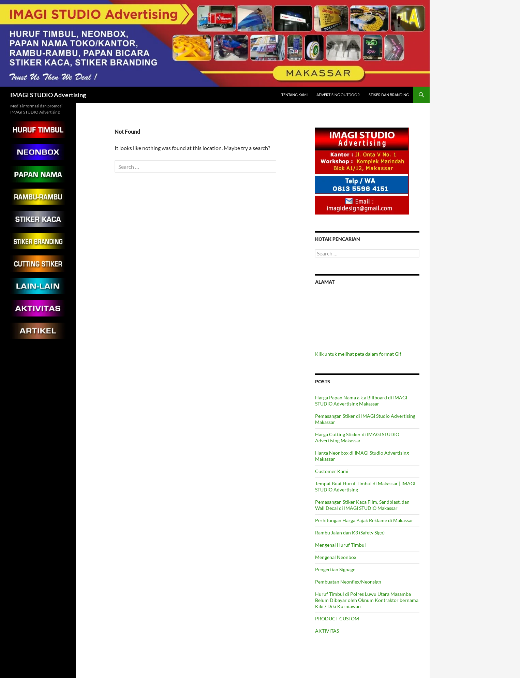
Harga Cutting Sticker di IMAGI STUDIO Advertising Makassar (357, 437)
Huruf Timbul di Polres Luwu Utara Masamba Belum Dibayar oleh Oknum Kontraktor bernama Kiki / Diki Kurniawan (366, 600)
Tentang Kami (294, 94)
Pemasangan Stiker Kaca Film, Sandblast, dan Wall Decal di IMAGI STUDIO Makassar (362, 505)
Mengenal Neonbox (335, 557)
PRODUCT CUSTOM (337, 618)
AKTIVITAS (327, 631)
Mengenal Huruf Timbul (340, 545)
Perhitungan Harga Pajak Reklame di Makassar (364, 520)
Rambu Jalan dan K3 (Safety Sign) (350, 532)
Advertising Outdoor (338, 94)
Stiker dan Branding (389, 94)
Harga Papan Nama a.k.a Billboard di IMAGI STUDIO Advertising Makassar (361, 401)
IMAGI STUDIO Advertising (48, 95)
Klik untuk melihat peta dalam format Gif (358, 354)
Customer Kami (331, 471)
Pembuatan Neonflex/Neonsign (348, 582)
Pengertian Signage (335, 569)
